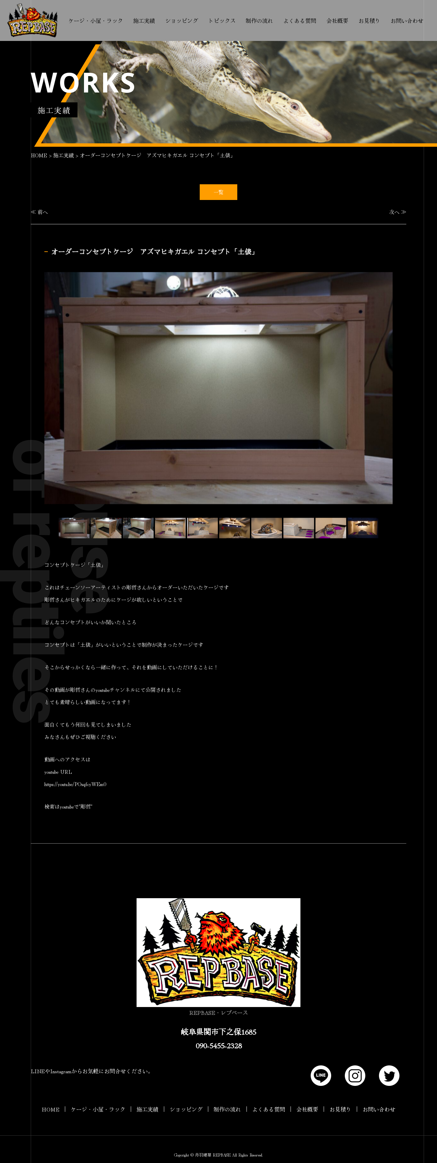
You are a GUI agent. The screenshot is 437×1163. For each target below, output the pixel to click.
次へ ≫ (397, 211)
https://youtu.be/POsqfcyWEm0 (75, 784)
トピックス (222, 20)
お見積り (369, 20)
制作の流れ (259, 20)
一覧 (218, 192)
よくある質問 (299, 20)
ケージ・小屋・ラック (95, 20)
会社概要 (337, 20)
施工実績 (144, 20)
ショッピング (181, 20)
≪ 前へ (39, 211)
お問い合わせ (407, 20)
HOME (39, 155)
